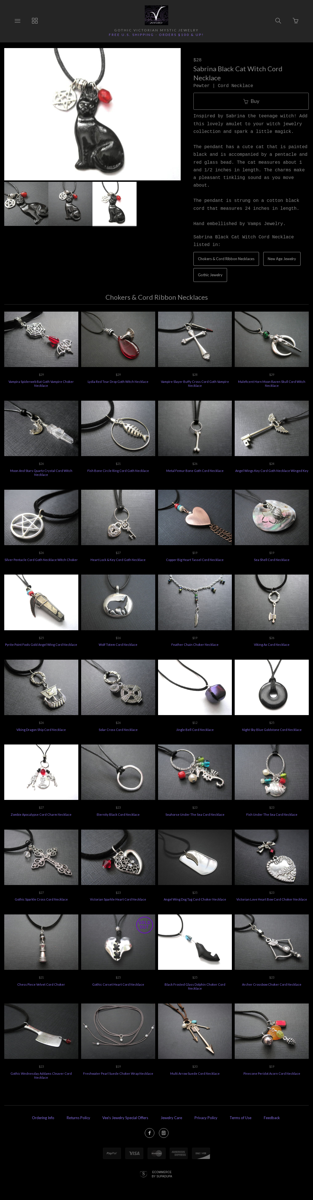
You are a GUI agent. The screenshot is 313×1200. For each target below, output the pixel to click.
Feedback (272, 1117)
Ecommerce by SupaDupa (162, 1174)
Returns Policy (78, 1117)
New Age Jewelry (282, 258)
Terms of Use (240, 1117)
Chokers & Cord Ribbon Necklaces (226, 258)
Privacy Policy (206, 1117)
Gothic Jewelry (210, 275)
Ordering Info (43, 1117)
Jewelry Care (171, 1117)
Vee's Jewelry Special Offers (125, 1117)
